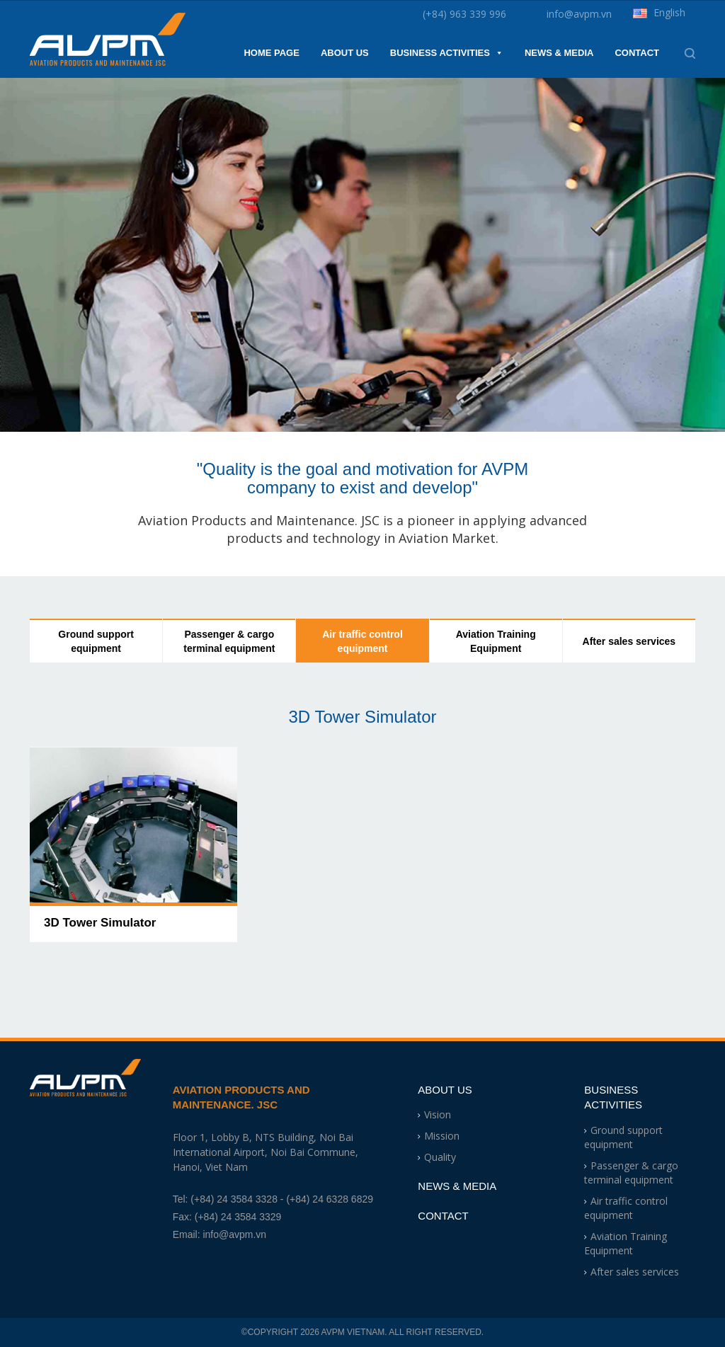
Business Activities (446, 53)
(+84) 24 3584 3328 (234, 1199)
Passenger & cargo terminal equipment (229, 641)
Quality (440, 1157)
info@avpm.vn (579, 14)
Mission (441, 1135)
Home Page (271, 52)
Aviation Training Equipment (496, 641)
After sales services (629, 641)
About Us (345, 52)
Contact (637, 52)
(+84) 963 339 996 (464, 14)
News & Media (559, 52)
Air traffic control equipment (362, 641)
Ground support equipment (96, 641)
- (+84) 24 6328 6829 (326, 1199)
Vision (437, 1114)
